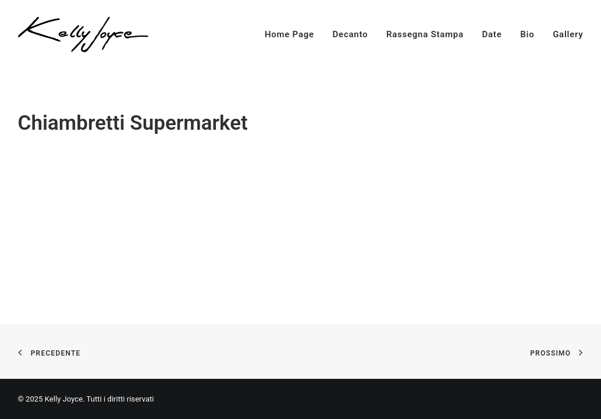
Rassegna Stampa (425, 34)
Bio (527, 34)
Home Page (289, 34)
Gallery (568, 34)
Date (492, 34)
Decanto (350, 34)
